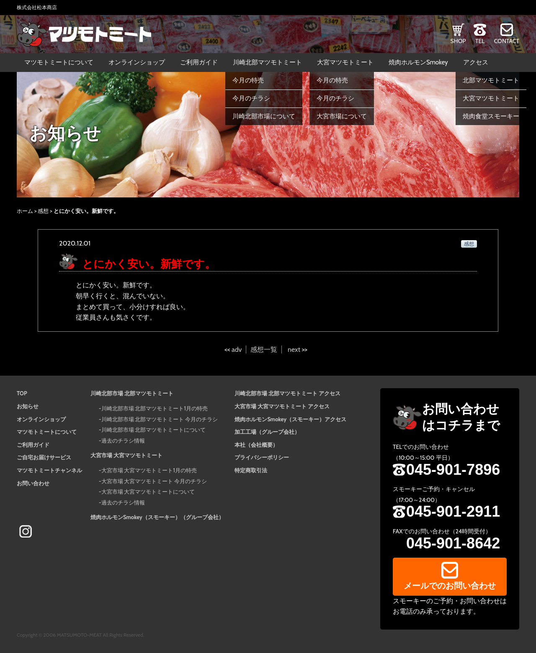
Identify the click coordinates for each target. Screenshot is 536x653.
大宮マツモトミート (345, 62)
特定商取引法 (250, 470)
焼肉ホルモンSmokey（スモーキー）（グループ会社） (157, 517)
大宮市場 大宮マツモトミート (126, 455)
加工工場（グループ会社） (267, 431)
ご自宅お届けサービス (44, 457)
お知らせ (28, 406)
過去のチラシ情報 (123, 440)
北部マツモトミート (491, 80)
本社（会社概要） (256, 444)
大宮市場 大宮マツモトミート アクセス (282, 406)
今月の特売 (248, 80)
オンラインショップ (136, 62)
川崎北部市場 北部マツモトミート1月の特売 (154, 408)
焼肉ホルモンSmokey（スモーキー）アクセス (290, 419)
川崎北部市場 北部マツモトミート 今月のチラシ (159, 419)
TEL (479, 41)
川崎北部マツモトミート (267, 62)
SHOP (458, 41)
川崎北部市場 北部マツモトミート (131, 393)
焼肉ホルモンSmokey (418, 62)
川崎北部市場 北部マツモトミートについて (153, 429)
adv (237, 349)
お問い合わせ (33, 483)
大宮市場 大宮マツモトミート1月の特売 (149, 470)
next (294, 349)
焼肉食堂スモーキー (491, 116)
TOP (22, 393)
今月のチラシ (251, 98)
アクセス (475, 62)
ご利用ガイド (199, 62)
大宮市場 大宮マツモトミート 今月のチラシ (154, 481)
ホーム (25, 210)
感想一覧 (263, 349)
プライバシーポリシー (261, 457)
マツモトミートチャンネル (49, 470)
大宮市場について (342, 116)
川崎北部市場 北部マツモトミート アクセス (287, 393)
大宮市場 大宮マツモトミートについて (148, 491)
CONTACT (506, 41)
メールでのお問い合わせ (450, 586)
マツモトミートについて (58, 62)
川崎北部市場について (263, 116)
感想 (43, 210)
